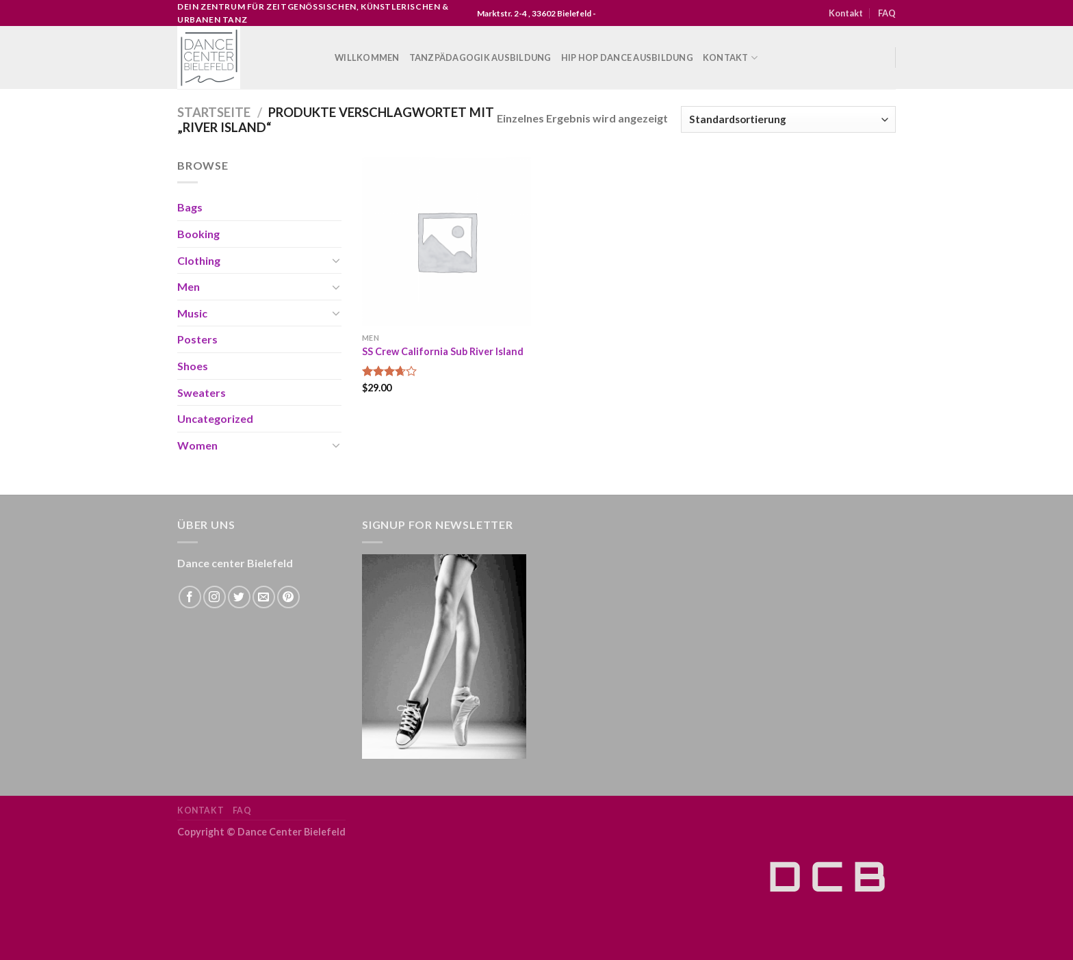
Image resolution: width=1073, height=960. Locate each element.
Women (197, 445)
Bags (190, 206)
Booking (198, 233)
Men (188, 286)
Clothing (198, 260)
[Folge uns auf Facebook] (190, 597)
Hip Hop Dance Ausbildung (627, 57)
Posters (197, 339)
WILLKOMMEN (367, 57)
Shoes (192, 365)
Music (192, 313)
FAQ (887, 13)
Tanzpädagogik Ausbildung (480, 57)
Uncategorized (215, 418)
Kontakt (846, 13)
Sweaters (201, 392)
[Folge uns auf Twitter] (239, 597)
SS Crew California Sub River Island (442, 351)
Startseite (213, 112)
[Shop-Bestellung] (788, 119)
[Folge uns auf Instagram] (214, 597)
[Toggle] (336, 260)
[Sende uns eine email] (264, 597)
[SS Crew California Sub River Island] (446, 241)
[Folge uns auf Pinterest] (288, 597)
